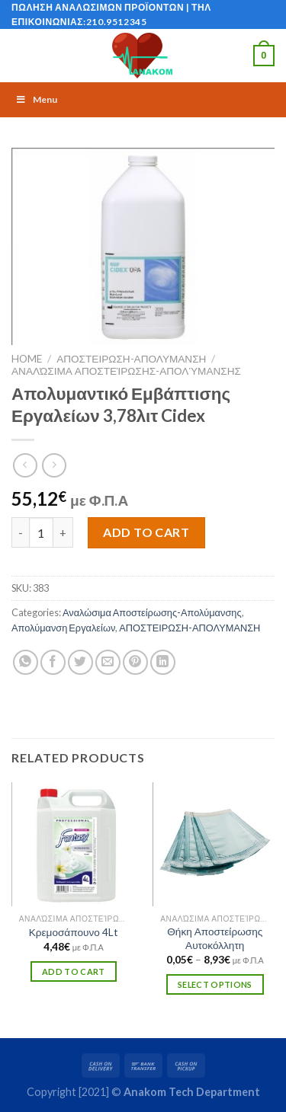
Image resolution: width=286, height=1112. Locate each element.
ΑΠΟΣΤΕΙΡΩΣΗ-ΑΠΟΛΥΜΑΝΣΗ (131, 359)
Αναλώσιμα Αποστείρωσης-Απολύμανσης (126, 371)
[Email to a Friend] (108, 662)
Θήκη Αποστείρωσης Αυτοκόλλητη (214, 938)
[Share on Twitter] (80, 662)
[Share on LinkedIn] (162, 662)
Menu (36, 99)
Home (26, 359)
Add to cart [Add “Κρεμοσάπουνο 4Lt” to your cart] (73, 971)
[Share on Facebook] (53, 662)
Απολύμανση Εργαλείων (63, 628)
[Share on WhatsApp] (25, 662)
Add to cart (146, 532)
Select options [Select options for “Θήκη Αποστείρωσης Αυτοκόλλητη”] (215, 984)
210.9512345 (116, 21)
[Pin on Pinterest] (135, 662)
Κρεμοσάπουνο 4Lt (73, 932)
